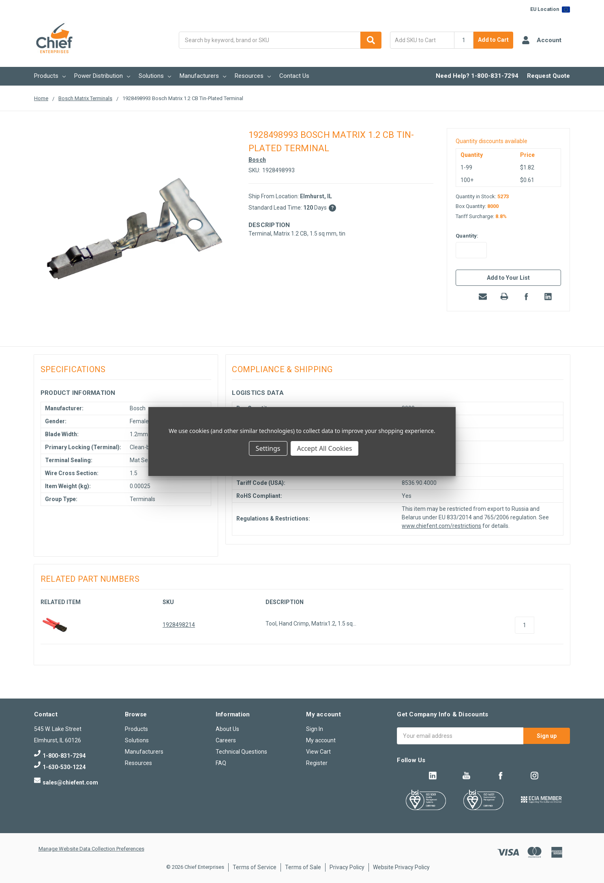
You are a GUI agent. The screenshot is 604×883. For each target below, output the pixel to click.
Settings (268, 448)
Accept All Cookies (324, 448)
